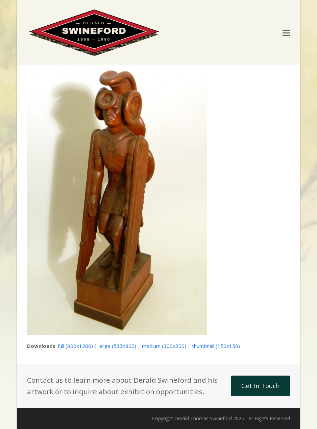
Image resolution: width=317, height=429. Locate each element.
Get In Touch (260, 385)
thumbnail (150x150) (216, 345)
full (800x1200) (75, 345)
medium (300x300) (164, 345)
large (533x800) (117, 345)
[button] (286, 32)
